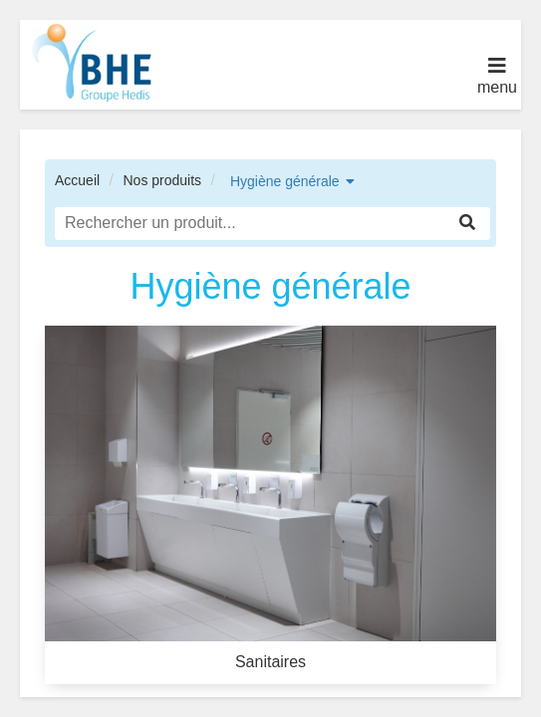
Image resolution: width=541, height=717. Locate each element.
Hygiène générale (285, 181)
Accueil (77, 180)
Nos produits (162, 180)
